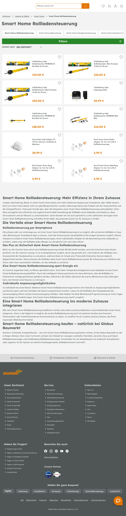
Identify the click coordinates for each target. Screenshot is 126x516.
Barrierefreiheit (66, 500)
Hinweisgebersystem (81, 500)
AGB (22, 500)
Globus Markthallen (51, 457)
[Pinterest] (56, 450)
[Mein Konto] (115, 9)
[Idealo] (48, 474)
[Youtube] (61, 450)
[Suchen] (85, 9)
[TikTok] (67, 450)
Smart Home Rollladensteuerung (19, 39)
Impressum (43, 500)
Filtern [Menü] (90, 47)
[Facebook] (46, 450)
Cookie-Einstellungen (98, 500)
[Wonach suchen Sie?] (59, 9)
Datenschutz (53, 500)
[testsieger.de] (57, 474)
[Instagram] (51, 450)
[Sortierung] (29, 53)
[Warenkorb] (109, 9)
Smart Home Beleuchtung (50, 39)
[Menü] (122, 9)
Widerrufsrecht (31, 500)
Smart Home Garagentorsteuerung (81, 39)
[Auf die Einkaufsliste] (59, 63)
